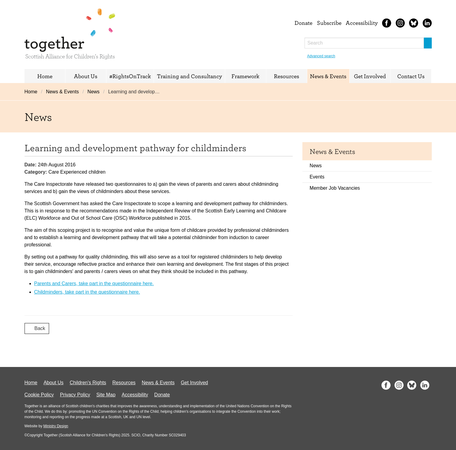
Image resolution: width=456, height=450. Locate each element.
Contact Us (410, 76)
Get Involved (370, 76)
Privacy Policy (75, 394)
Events (317, 176)
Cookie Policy (39, 394)
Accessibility (362, 22)
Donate (303, 22)
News (94, 91)
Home (44, 76)
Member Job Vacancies (335, 188)
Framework (245, 76)
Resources (286, 76)
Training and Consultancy (189, 76)
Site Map (105, 394)
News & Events (328, 76)
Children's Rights (88, 382)
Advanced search (321, 56)
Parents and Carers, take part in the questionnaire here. (94, 283)
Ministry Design (55, 426)
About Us (85, 76)
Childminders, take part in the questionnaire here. (87, 292)
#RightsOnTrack (130, 76)
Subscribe (329, 22)
